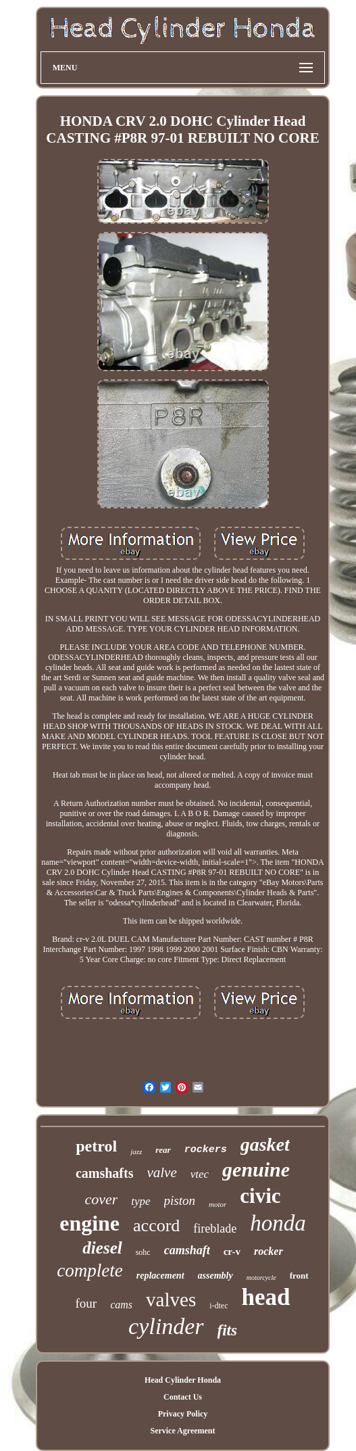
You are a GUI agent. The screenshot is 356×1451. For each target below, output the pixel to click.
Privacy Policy (183, 1414)
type (140, 1201)
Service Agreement (182, 1430)
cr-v (232, 1251)
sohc (143, 1252)
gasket (265, 1144)
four (86, 1303)
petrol (96, 1146)
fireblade (214, 1228)
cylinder (165, 1326)
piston (179, 1200)
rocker (268, 1251)
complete (89, 1270)
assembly (215, 1275)
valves (171, 1299)
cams (121, 1304)
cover (101, 1199)
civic (260, 1196)
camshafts (105, 1173)
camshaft (187, 1250)
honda (278, 1223)
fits (227, 1330)
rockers (205, 1150)
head (266, 1297)
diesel (102, 1248)
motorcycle (261, 1277)
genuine (256, 1169)
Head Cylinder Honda (183, 1380)
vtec (199, 1174)
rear (162, 1150)
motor (217, 1204)
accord (156, 1225)
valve (161, 1172)
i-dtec (218, 1305)
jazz (136, 1151)
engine (89, 1223)
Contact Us (182, 1397)
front (299, 1275)
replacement (160, 1275)
